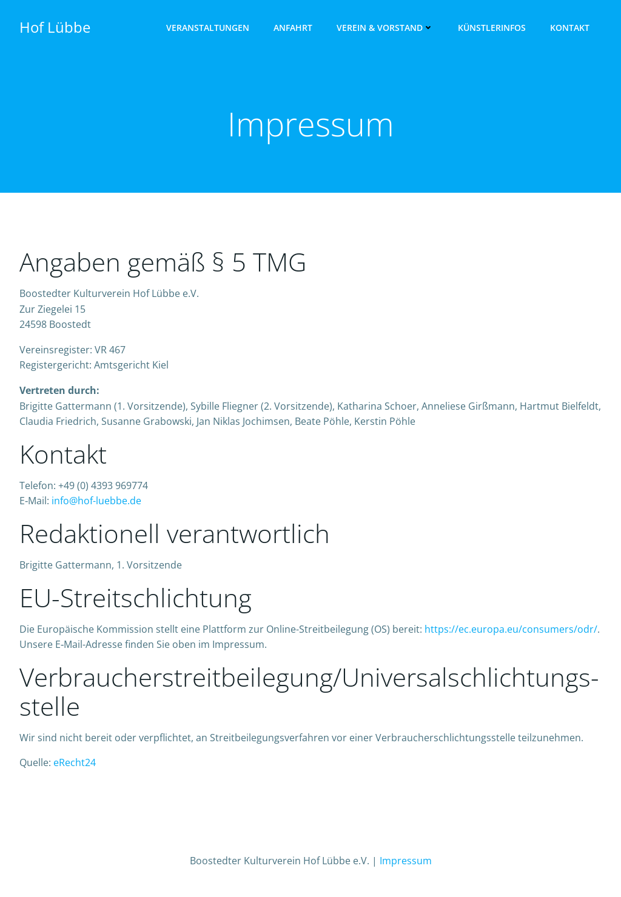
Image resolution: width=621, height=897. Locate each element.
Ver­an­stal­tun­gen (207, 27)
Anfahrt (293, 27)
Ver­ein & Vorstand (385, 27)
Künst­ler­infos (492, 27)
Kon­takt (569, 27)
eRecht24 (74, 762)
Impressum (406, 860)
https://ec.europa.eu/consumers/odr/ (511, 629)
